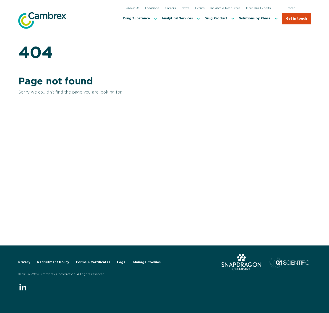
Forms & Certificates (93, 262)
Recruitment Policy (53, 262)
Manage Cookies (147, 262)
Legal (121, 262)
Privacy (24, 262)
